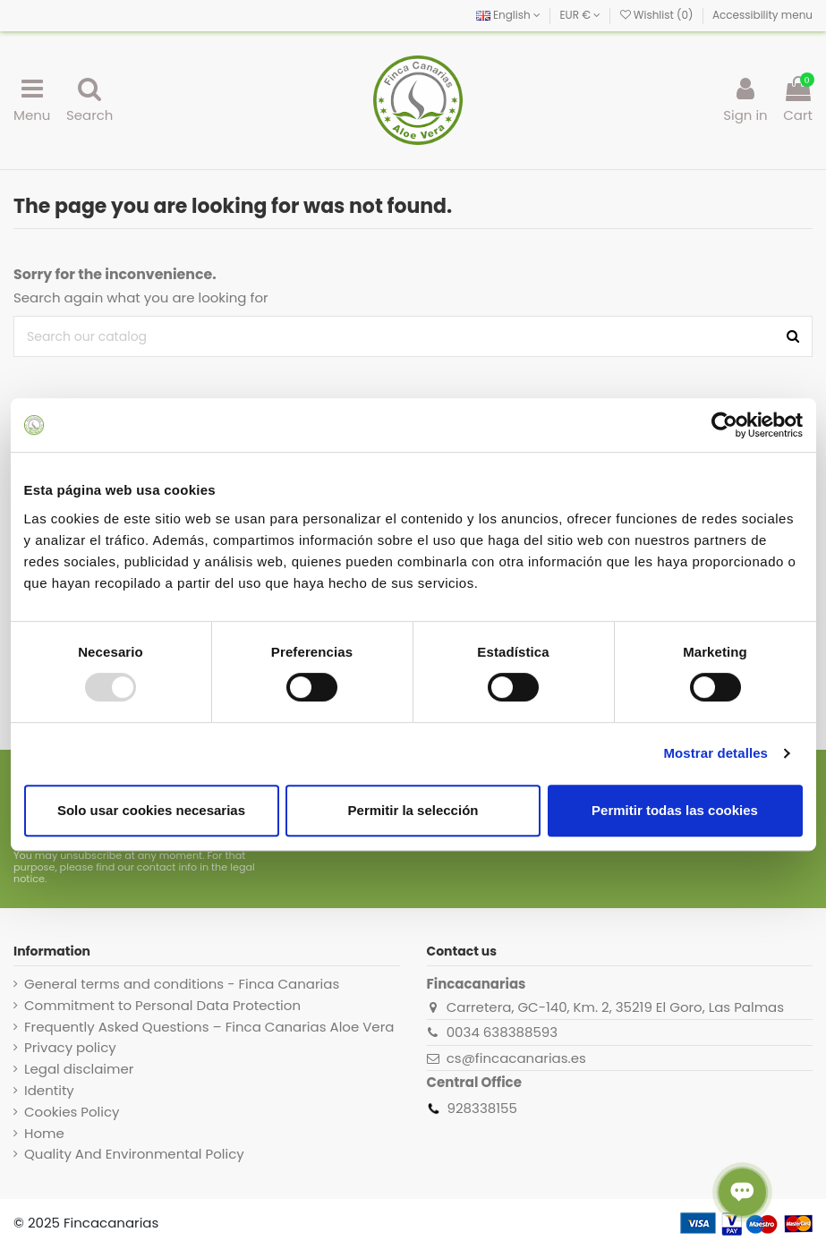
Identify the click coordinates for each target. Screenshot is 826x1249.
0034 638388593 (502, 1032)
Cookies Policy (72, 1112)
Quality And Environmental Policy (134, 1154)
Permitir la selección (413, 810)
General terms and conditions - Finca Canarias (181, 984)
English (508, 14)
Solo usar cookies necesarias (151, 810)
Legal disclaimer (78, 1069)
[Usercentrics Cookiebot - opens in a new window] (724, 425)
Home (44, 1134)
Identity (49, 1091)
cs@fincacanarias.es (516, 1058)
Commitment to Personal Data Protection (162, 1006)
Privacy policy (70, 1048)
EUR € (579, 14)
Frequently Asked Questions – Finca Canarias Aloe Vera (209, 1027)
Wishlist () (658, 14)
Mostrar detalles (715, 752)
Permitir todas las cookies (675, 810)
